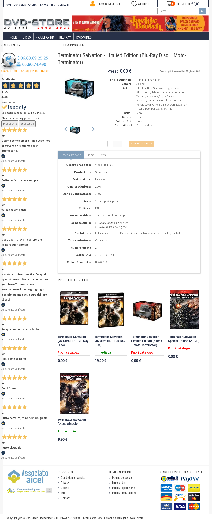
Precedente (10, 123)
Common (152, 100)
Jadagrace (152, 96)
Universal (100, 179)
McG (139, 113)
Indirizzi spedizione (123, 488)
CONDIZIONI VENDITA (25, 4)
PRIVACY (43, 4)
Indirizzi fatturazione (124, 492)
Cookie (65, 488)
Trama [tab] (90, 155)
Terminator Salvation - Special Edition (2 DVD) (184, 339)
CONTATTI (63, 4)
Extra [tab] (103, 155)
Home (13, 38)
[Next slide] (93, 130)
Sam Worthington (163, 88)
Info (63, 492)
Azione (140, 84)
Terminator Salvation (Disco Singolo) (72, 421)
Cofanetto (101, 240)
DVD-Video (84, 38)
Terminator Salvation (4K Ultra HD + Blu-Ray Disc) (73, 341)
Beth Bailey (151, 109)
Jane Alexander (168, 100)
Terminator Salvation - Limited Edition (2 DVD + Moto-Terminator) (146, 341)
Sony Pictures (103, 172)
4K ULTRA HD (45, 38)
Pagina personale (122, 477)
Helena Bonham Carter (164, 92)
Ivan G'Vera (153, 104)
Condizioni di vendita (73, 477)
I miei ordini (119, 482)
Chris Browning (169, 104)
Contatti (65, 498)
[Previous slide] (66, 130)
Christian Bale (144, 88)
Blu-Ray (65, 38)
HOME (8, 4)
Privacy (65, 482)
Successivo (27, 123)
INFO (53, 4)
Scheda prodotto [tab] (71, 155)
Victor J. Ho (165, 109)
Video (27, 38)
